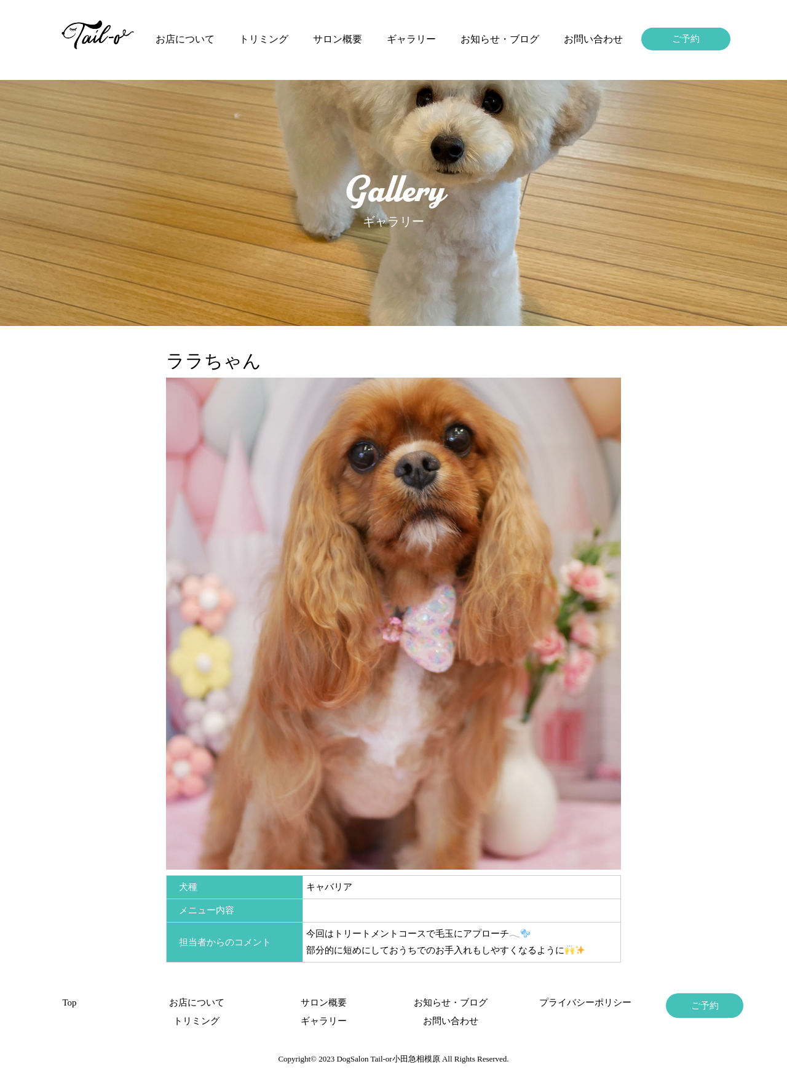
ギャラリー (411, 39)
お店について (185, 39)
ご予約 (686, 39)
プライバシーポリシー (578, 1002)
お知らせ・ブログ (500, 39)
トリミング (263, 39)
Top (69, 1002)
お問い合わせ (593, 39)
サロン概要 (337, 39)
